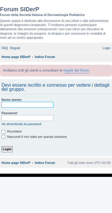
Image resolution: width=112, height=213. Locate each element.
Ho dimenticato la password (21, 124)
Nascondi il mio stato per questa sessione (34, 136)
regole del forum (76, 70)
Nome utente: (11, 99)
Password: (9, 113)
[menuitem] (4, 47)
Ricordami (11, 131)
